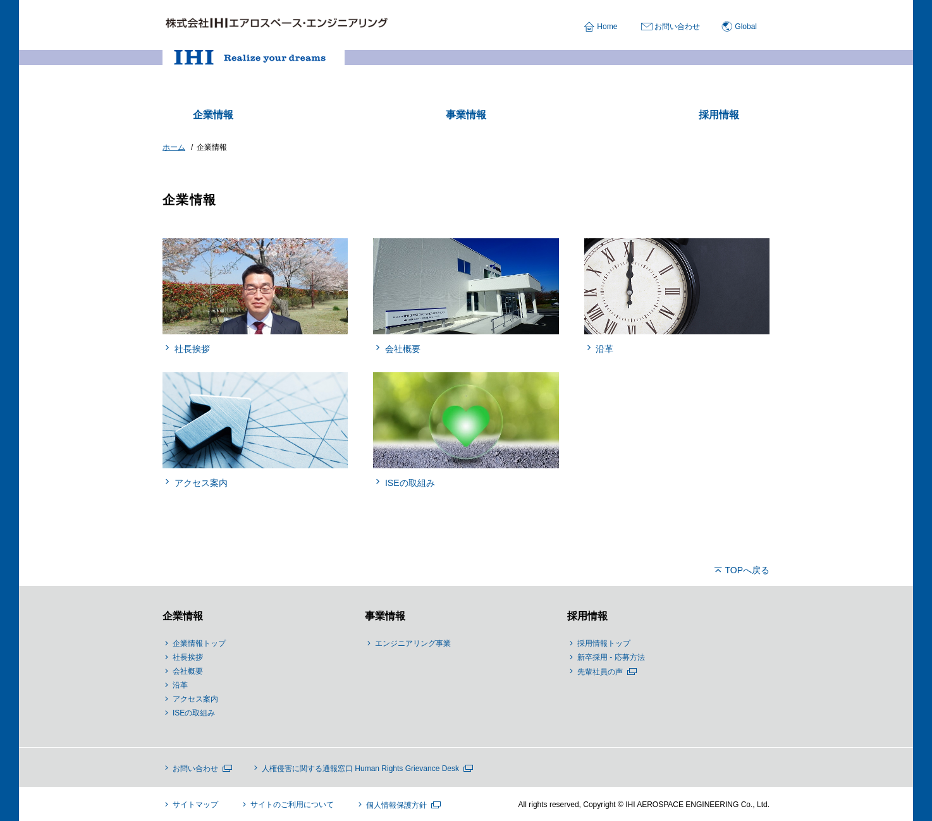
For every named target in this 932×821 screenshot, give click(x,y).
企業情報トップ (199, 643)
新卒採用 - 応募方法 (611, 657)
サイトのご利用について (292, 804)
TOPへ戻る (747, 570)
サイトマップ (195, 804)
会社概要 (188, 671)
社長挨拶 (188, 657)
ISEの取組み (194, 712)
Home (607, 26)
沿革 (180, 685)
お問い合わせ (677, 26)
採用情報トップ (603, 643)
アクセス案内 (195, 699)
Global (746, 26)
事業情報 (385, 616)
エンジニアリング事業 (413, 643)
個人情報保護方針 (396, 805)
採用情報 (587, 616)
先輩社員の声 (600, 671)
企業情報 (182, 616)
